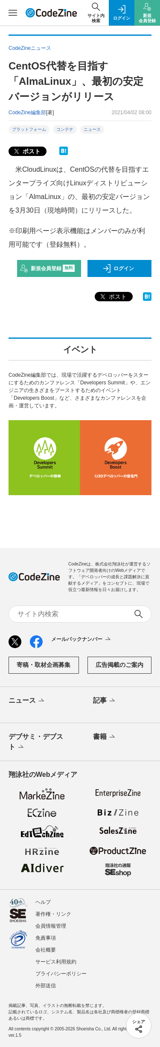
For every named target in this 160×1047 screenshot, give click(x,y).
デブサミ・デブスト (36, 742)
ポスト (26, 151)
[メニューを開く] (13, 13)
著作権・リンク (53, 914)
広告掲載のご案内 (119, 664)
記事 (104, 701)
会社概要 (45, 950)
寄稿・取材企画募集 (43, 664)
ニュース (92, 129)
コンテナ (64, 129)
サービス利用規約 (55, 962)
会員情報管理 (50, 926)
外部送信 (45, 986)
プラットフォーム (29, 129)
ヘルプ (43, 902)
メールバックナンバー (81, 639)
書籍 (104, 737)
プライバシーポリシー (61, 974)
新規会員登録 (47, 268)
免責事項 (45, 938)
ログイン (118, 268)
